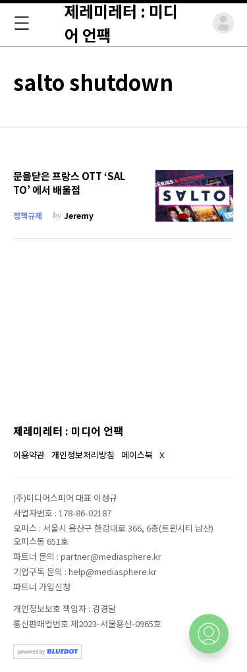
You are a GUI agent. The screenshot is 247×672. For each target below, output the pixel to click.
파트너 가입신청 (41, 586)
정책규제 (27, 215)
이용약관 (29, 454)
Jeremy (79, 215)
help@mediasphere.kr (113, 571)
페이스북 (137, 454)
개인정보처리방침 (83, 454)
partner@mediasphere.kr (111, 556)
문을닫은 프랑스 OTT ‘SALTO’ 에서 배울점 (69, 183)
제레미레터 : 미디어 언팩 (68, 431)
